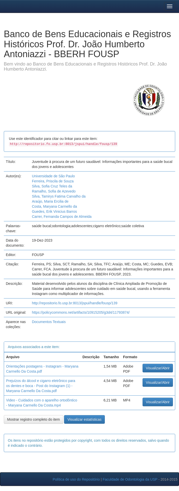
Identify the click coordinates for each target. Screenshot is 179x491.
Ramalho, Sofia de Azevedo (54, 191)
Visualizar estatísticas (84, 419)
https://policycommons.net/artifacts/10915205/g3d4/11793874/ (81, 312)
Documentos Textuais (49, 322)
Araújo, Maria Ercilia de (50, 201)
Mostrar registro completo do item (33, 419)
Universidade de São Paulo (53, 176)
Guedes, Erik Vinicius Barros (54, 211)
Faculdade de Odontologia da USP (130, 479)
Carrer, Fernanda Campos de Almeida (62, 217)
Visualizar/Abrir (158, 368)
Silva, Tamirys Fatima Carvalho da (59, 196)
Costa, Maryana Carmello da (54, 206)
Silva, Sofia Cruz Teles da (52, 186)
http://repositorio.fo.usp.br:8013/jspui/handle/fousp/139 (74, 303)
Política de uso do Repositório (76, 479)
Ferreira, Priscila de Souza (53, 181)
